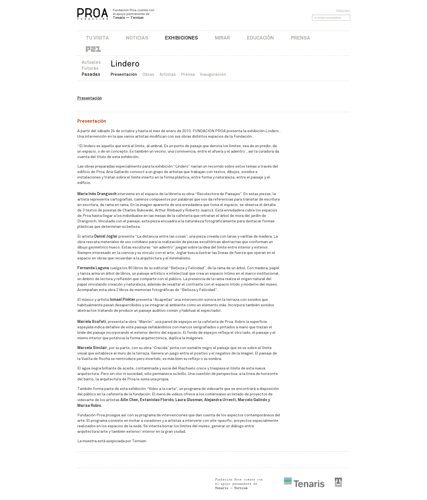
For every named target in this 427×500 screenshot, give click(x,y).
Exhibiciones (181, 38)
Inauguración (213, 74)
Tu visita (97, 38)
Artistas (168, 74)
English (343, 11)
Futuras (90, 68)
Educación (260, 38)
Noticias (137, 38)
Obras (148, 74)
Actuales (91, 62)
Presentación (124, 74)
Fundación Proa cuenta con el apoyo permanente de (133, 14)
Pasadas (91, 74)
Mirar (222, 38)
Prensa (300, 38)
